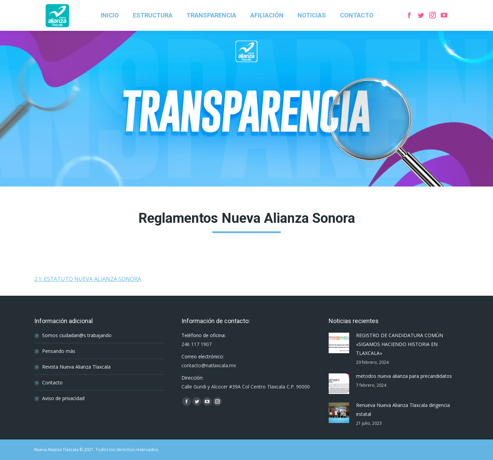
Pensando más (58, 351)
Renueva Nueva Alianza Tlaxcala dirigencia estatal (403, 409)
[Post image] (339, 343)
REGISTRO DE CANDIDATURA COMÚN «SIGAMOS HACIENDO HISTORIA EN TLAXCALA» (399, 344)
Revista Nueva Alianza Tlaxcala (76, 366)
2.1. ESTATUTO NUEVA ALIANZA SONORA (87, 279)
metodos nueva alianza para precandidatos (404, 376)
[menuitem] (110, 15)
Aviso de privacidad (63, 398)
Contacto (52, 382)
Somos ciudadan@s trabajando (77, 335)
